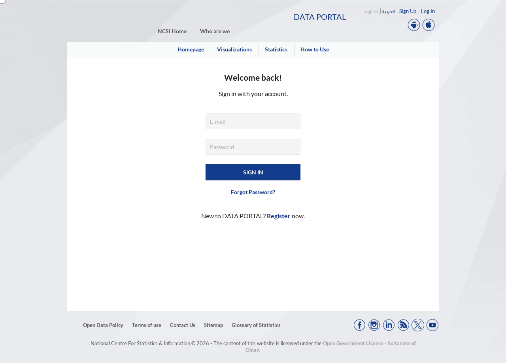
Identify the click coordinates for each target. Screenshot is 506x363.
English (370, 11)
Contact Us (182, 325)
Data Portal (320, 16)
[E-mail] (253, 121)
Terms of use (146, 325)
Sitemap (213, 325)
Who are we (215, 31)
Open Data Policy (103, 325)
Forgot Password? (253, 192)
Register (279, 215)
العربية (388, 11)
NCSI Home (172, 31)
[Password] (253, 147)
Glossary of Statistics (256, 325)
